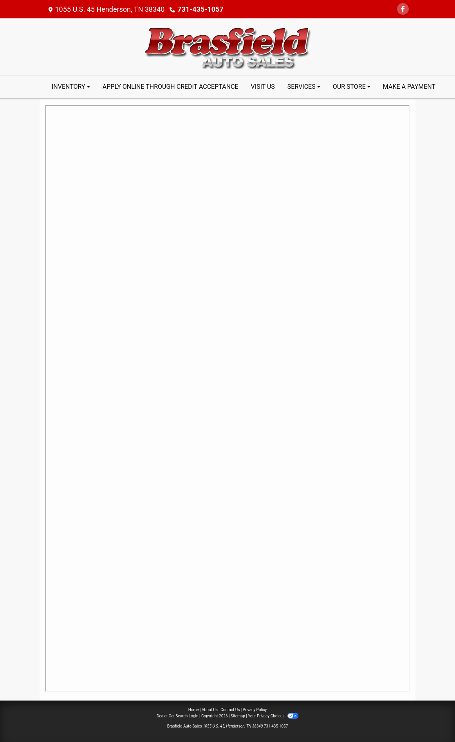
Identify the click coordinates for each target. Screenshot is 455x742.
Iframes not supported (227, 398)
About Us (210, 710)
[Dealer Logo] (227, 46)
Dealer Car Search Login (178, 716)
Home (193, 710)
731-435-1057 (200, 9)
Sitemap (238, 716)
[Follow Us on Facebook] (403, 9)
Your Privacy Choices (273, 716)
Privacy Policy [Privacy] (255, 710)
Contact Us (230, 710)
